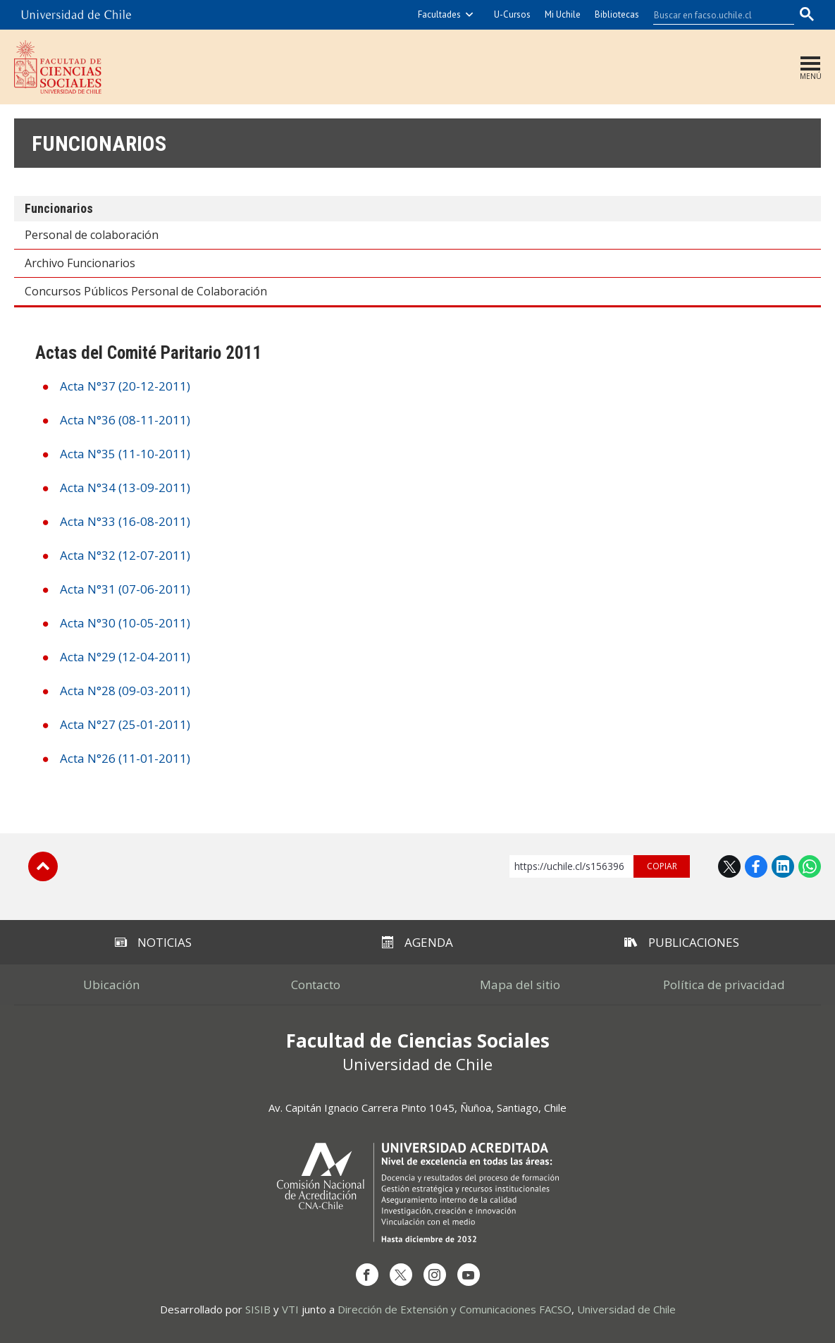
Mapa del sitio (520, 984)
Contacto (315, 984)
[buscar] (715, 15)
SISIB (258, 1309)
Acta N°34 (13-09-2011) (125, 487)
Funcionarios (99, 143)
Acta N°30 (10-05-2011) (125, 623)
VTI (290, 1309)
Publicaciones (681, 942)
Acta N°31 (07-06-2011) (125, 589)
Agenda (417, 942)
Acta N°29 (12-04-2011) (125, 657)
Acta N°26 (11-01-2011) (125, 758)
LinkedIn (783, 866)
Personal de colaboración (92, 235)
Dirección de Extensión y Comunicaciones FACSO (454, 1309)
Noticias (153, 942)
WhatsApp (810, 866)
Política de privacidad (724, 984)
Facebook (756, 866)
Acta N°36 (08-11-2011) (125, 420)
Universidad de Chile (626, 1309)
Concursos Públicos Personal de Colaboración (146, 291)
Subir (43, 866)
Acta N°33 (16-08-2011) (125, 521)
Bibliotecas (617, 14)
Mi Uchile (563, 14)
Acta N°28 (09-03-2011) (125, 690)
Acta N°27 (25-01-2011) (125, 724)
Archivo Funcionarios (80, 263)
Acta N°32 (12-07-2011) (125, 555)
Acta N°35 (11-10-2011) (125, 454)
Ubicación (111, 984)
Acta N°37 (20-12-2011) (125, 386)
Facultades (439, 14)
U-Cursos (512, 14)
